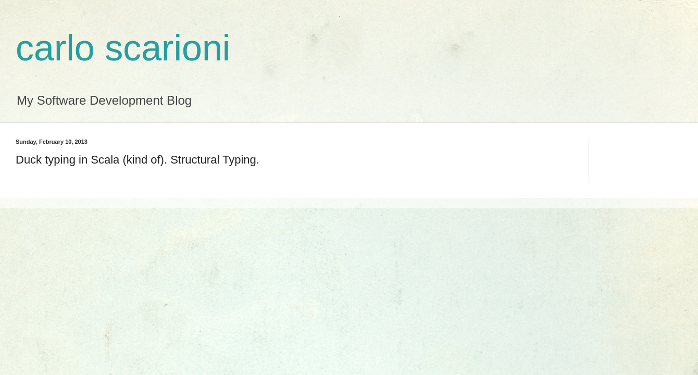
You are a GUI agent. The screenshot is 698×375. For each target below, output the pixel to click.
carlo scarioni (123, 48)
